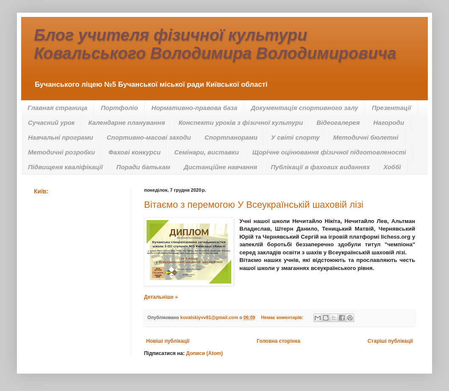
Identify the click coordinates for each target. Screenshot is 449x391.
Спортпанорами (231, 137)
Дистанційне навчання (220, 167)
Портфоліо (119, 107)
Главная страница (57, 107)
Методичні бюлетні (366, 137)
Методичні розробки (61, 152)
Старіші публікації (390, 341)
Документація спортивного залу (304, 107)
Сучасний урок (51, 122)
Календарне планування (126, 122)
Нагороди (388, 122)
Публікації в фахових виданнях (320, 167)
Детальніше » (161, 297)
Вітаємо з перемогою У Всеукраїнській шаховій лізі (253, 204)
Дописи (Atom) (204, 353)
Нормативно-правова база (195, 107)
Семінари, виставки (206, 152)
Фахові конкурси (134, 152)
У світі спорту (295, 137)
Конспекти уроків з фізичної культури (240, 122)
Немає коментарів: (283, 317)
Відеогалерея (338, 122)
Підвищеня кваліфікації (65, 167)
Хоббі (392, 167)
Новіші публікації (167, 341)
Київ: (41, 191)
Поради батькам (143, 167)
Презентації (391, 107)
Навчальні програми (60, 137)
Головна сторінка (278, 341)
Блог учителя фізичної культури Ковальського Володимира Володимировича (215, 44)
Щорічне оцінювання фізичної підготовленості (329, 152)
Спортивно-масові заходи (149, 137)
